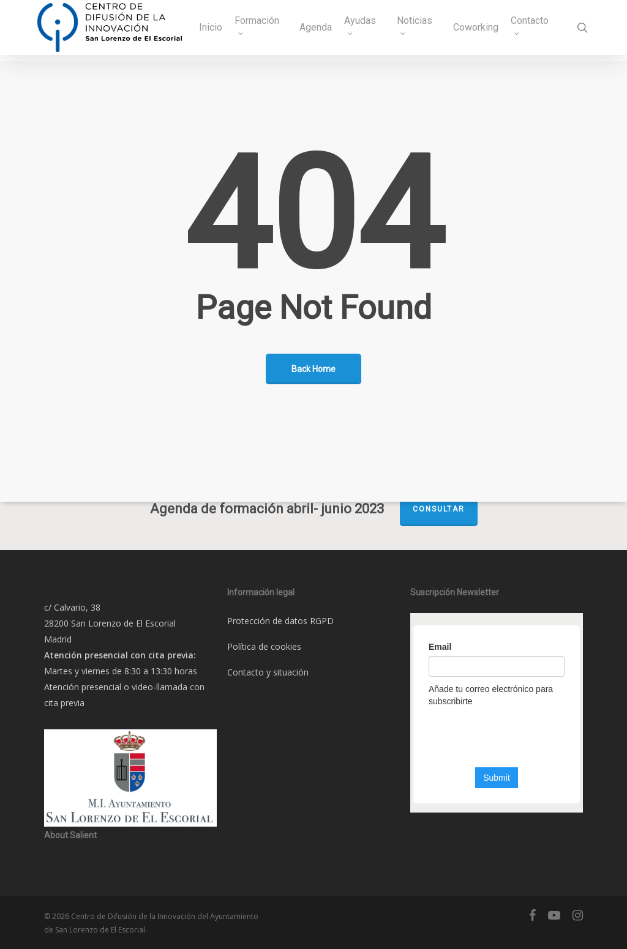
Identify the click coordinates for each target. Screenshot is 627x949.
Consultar (439, 509)
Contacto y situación (268, 672)
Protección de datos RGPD (280, 621)
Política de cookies (264, 646)
